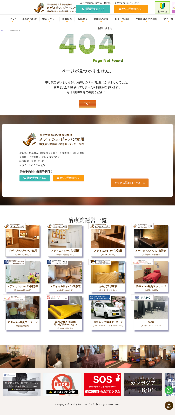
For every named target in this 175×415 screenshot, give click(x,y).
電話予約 (93, 8)
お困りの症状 (101, 19)
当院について (29, 19)
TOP (87, 103)
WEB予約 (130, 8)
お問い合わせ (105, 28)
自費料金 (67, 19)
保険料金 (83, 19)
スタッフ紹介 (122, 19)
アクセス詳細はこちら (127, 182)
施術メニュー (49, 19)
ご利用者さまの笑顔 (146, 19)
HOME (12, 19)
